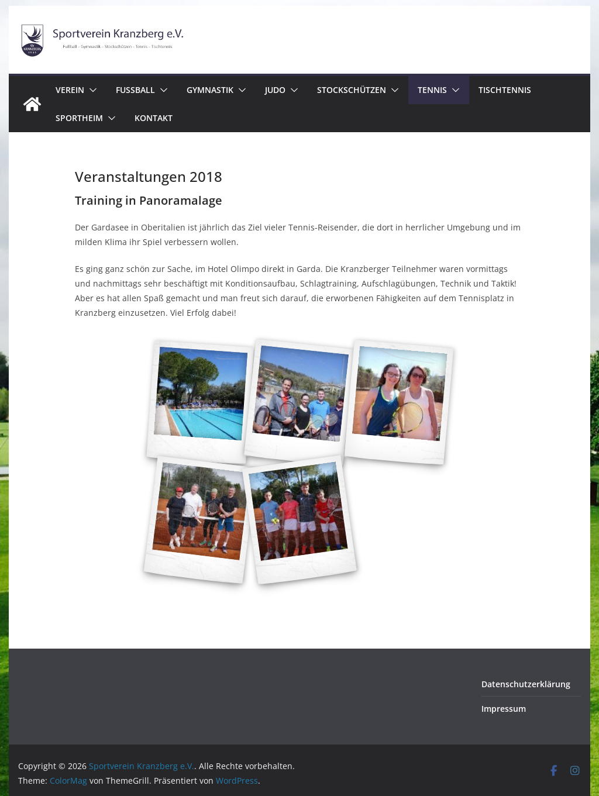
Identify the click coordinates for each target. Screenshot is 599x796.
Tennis (432, 89)
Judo (275, 89)
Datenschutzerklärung (525, 684)
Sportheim (79, 117)
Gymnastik (210, 89)
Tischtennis (504, 89)
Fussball (135, 89)
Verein (70, 89)
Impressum (503, 708)
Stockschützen (351, 89)
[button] (90, 90)
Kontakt (154, 117)
